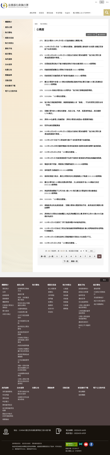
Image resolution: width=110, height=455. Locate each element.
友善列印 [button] (102, 34)
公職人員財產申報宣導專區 (84, 306)
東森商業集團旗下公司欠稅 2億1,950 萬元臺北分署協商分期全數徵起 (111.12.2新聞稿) (70, 191)
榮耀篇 (65, 308)
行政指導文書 (22, 312)
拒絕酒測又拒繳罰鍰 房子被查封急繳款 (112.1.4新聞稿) (65, 75)
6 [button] (80, 256)
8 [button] (89, 256)
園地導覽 (97, 288)
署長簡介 (5, 288)
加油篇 (65, 295)
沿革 (4, 292)
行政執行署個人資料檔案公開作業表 (23, 340)
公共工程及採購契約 (23, 316)
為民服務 (8, 59)
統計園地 (8, 54)
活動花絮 (8, 80)
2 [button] (61, 256)
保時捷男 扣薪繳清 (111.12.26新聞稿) (58, 170)
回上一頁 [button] (92, 34)
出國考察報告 (22, 309)
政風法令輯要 (83, 292)
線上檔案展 (52, 288)
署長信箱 (50, 13)
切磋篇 (65, 298)
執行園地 (8, 32)
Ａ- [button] (96, 2)
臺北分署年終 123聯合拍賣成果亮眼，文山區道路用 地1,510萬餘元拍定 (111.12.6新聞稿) (71, 183)
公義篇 (40, 29)
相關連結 (5, 419)
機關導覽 (5, 302)
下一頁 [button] (66, 261)
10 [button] (99, 256)
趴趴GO (51, 308)
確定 (91, 250)
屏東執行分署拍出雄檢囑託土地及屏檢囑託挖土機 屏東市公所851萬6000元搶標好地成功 (73, 214)
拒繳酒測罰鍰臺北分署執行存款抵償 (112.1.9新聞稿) (64, 69)
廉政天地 (8, 48)
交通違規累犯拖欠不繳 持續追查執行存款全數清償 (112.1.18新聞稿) (70, 63)
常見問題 (59, 13)
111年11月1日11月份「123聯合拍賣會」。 (61, 243)
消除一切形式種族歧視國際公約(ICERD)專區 (23, 368)
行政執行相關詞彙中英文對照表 (23, 350)
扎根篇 (65, 305)
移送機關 (82, 391)
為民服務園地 (7, 391)
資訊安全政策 (26, 443)
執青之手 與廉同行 (84, 326)
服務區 (50, 305)
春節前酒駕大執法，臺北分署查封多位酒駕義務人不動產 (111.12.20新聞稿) (73, 176)
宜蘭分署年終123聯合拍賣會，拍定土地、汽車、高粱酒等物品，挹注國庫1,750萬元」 (72, 112)
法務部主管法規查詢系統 (23, 398)
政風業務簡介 (83, 288)
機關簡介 (8, 22)
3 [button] (66, 256)
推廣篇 (65, 302)
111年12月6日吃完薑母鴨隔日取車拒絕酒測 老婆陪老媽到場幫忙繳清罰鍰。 (73, 146)
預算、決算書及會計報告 (23, 298)
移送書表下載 (10, 86)
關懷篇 (65, 292)
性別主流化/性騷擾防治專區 (24, 304)
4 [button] (71, 256)
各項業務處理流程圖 (8, 409)
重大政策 (5, 311)
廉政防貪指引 (83, 322)
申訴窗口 (5, 401)
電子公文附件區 (11, 91)
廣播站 (50, 292)
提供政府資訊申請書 (23, 333)
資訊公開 (8, 27)
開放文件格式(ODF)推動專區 (7, 415)
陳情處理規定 (7, 405)
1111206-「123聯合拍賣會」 (55, 96)
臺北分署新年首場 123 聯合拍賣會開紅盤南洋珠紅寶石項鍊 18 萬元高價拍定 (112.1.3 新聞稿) (73, 83)
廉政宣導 (82, 298)
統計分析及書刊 (99, 301)
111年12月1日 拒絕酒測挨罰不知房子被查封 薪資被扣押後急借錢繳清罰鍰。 (73, 158)
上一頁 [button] (50, 256)
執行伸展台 (9, 43)
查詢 (107, 12)
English (67, 13)
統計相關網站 (99, 304)
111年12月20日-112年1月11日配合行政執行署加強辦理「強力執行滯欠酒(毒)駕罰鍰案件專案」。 (72, 56)
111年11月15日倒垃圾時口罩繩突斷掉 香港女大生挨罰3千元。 (68, 236)
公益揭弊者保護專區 (23, 374)
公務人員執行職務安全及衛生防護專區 (23, 381)
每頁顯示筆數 (73, 251)
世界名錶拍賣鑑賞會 (52, 125)
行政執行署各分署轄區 (8, 306)
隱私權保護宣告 (37, 443)
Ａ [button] (102, 2)
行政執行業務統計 (99, 293)
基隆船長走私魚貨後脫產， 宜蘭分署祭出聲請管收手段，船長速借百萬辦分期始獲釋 (73, 206)
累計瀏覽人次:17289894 (81, 13)
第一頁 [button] (43, 256)
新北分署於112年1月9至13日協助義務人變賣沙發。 (64, 40)
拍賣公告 (8, 70)
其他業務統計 (99, 297)
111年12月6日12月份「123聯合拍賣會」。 (61, 152)
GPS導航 (51, 295)
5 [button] (75, 256)
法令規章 (8, 64)
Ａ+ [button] (107, 2)
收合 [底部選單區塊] (104, 280)
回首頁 (41, 13)
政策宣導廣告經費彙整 (23, 355)
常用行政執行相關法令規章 (23, 392)
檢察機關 (82, 395)
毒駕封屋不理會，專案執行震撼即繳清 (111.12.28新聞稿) (66, 164)
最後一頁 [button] (74, 261)
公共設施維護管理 (23, 361)
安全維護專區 (83, 302)
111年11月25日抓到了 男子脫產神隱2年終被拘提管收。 (65, 222)
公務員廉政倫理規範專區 (84, 312)
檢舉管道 (82, 295)
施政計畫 (21, 294)
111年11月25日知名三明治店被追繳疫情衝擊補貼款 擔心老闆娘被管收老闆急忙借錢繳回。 (73, 229)
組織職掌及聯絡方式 (23, 290)
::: (2, 2)
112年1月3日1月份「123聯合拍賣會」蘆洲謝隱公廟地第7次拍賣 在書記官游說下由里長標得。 (73, 47)
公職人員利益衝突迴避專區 (84, 317)
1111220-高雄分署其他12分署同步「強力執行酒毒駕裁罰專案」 (69, 90)
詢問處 (50, 298)
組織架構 (5, 295)
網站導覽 (33, 13)
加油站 (50, 312)
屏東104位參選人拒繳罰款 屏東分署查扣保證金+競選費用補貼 (68, 119)
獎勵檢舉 (8, 75)
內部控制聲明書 (23, 345)
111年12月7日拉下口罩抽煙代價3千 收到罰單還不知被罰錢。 (67, 140)
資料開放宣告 (16, 443)
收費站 (50, 302)
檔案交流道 (9, 38)
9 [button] (94, 256)
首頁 (36, 24)
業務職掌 (5, 298)
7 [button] (85, 256)
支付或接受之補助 (23, 322)
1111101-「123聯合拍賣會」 (55, 199)
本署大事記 (6, 314)
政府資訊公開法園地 (23, 327)
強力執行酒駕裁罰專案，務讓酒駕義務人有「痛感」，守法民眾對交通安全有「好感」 (73, 103)
